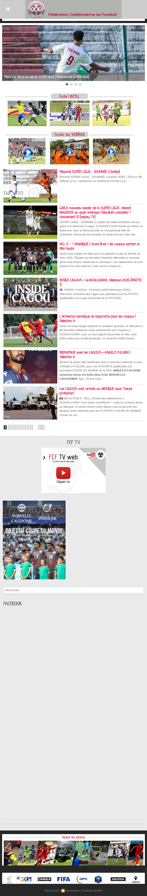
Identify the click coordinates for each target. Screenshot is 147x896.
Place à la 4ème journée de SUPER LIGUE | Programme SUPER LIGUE (46, 77)
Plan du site (51, 890)
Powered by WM (92, 890)
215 (41, 427)
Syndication (72, 890)
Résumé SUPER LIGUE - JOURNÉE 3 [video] (89, 171)
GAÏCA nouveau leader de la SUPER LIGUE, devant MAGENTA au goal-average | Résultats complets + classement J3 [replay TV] (95, 212)
